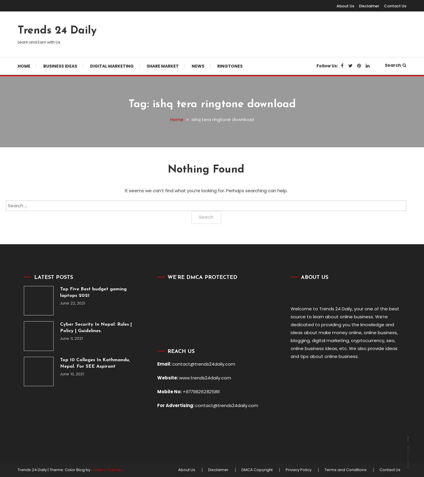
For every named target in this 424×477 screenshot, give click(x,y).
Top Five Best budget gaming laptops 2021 (93, 292)
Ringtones (230, 66)
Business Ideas (60, 66)
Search (395, 65)
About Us (345, 6)
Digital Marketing (112, 66)
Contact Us (395, 6)
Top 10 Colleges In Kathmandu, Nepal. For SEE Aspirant (95, 363)
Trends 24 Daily (57, 31)
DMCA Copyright (257, 470)
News (198, 66)
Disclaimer (369, 6)
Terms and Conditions (345, 470)
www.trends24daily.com (205, 378)
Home (24, 66)
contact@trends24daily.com (203, 364)
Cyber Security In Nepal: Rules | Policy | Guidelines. (96, 327)
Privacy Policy (299, 470)
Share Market (163, 66)
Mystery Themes (106, 470)
